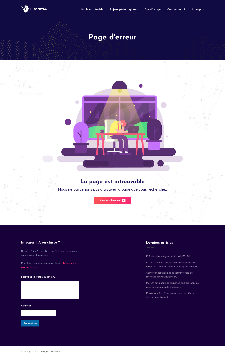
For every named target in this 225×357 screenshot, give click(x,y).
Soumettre (30, 323)
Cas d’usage (153, 9)
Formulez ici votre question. (38, 276)
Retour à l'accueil (112, 200)
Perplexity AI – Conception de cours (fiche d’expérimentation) (170, 295)
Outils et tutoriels (92, 9)
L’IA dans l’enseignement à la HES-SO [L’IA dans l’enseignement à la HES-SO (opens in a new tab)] (168, 256)
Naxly (27, 351)
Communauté (176, 9)
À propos (198, 9)
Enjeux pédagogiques (124, 9)
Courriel (26, 305)
